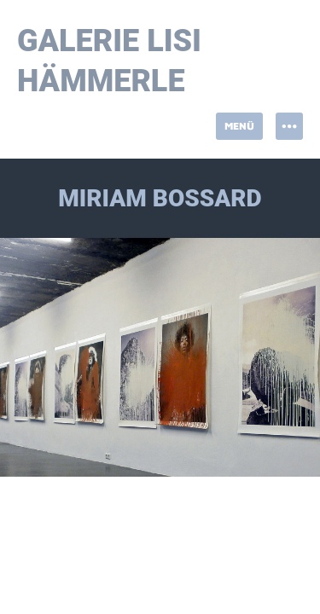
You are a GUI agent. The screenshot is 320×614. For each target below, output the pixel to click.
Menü (239, 125)
